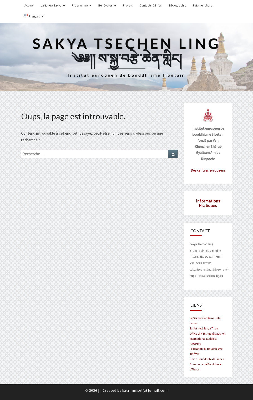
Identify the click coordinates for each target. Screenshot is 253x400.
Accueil (29, 5)
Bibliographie (177, 5)
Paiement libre (202, 5)
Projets (128, 5)
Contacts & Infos (151, 5)
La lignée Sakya (51, 5)
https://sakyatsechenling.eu (206, 276)
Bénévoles (105, 5)
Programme (80, 5)
